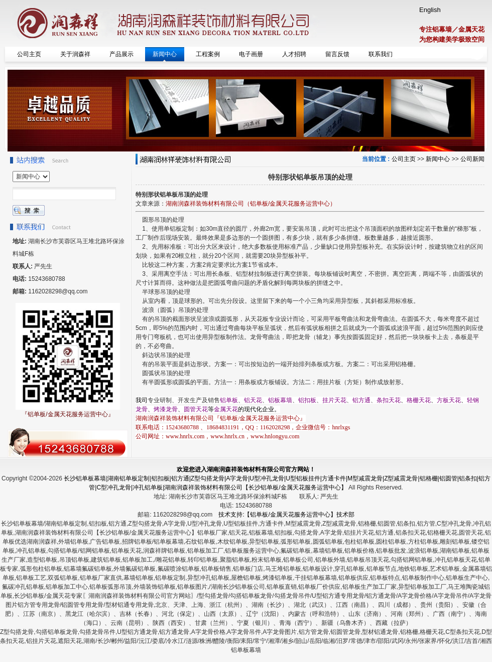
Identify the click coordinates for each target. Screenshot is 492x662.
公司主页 (404, 158)
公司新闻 (472, 158)
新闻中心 (438, 158)
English (430, 10)
